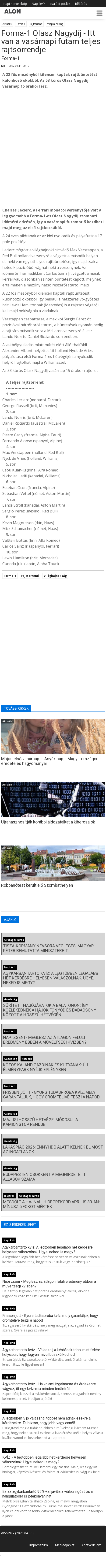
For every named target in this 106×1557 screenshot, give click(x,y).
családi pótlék (60, 3)
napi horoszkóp (15, 3)
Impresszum (38, 1545)
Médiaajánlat (64, 1545)
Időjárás (81, 3)
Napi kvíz (38, 3)
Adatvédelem (91, 1545)
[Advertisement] (53, 148)
